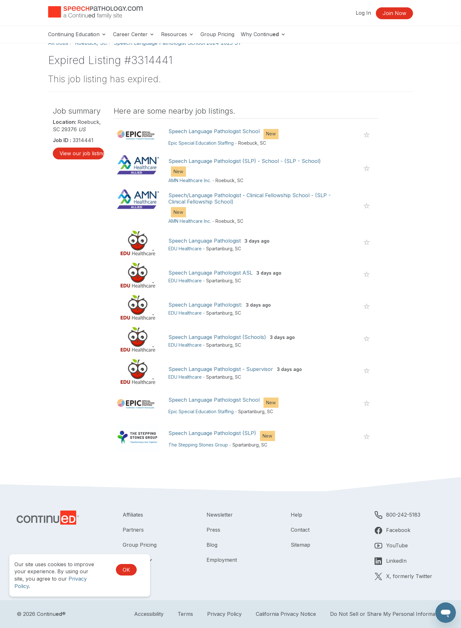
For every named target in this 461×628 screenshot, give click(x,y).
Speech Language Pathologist (204, 241)
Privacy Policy (224, 614)
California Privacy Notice (286, 614)
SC (263, 143)
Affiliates (133, 514)
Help (296, 514)
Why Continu (263, 34)
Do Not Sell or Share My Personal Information (387, 614)
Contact (300, 530)
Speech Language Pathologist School (214, 131)
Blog (211, 545)
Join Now (394, 13)
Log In (363, 13)
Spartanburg (219, 248)
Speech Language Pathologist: (205, 305)
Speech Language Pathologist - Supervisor (220, 369)
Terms (185, 614)
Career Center (134, 34)
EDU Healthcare (185, 248)
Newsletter (219, 514)
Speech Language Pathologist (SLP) (212, 433)
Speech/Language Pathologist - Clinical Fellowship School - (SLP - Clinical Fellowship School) (249, 198)
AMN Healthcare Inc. (189, 180)
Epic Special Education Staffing (201, 143)
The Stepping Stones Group (198, 444)
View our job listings (82, 153)
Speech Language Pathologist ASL (210, 273)
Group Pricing (217, 34)
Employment (221, 560)
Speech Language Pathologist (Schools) (217, 337)
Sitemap (300, 545)
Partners (133, 530)
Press (213, 530)
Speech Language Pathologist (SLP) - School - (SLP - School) (244, 161)
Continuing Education (77, 34)
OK (126, 570)
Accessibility (149, 614)
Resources (177, 34)
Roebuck (247, 143)
